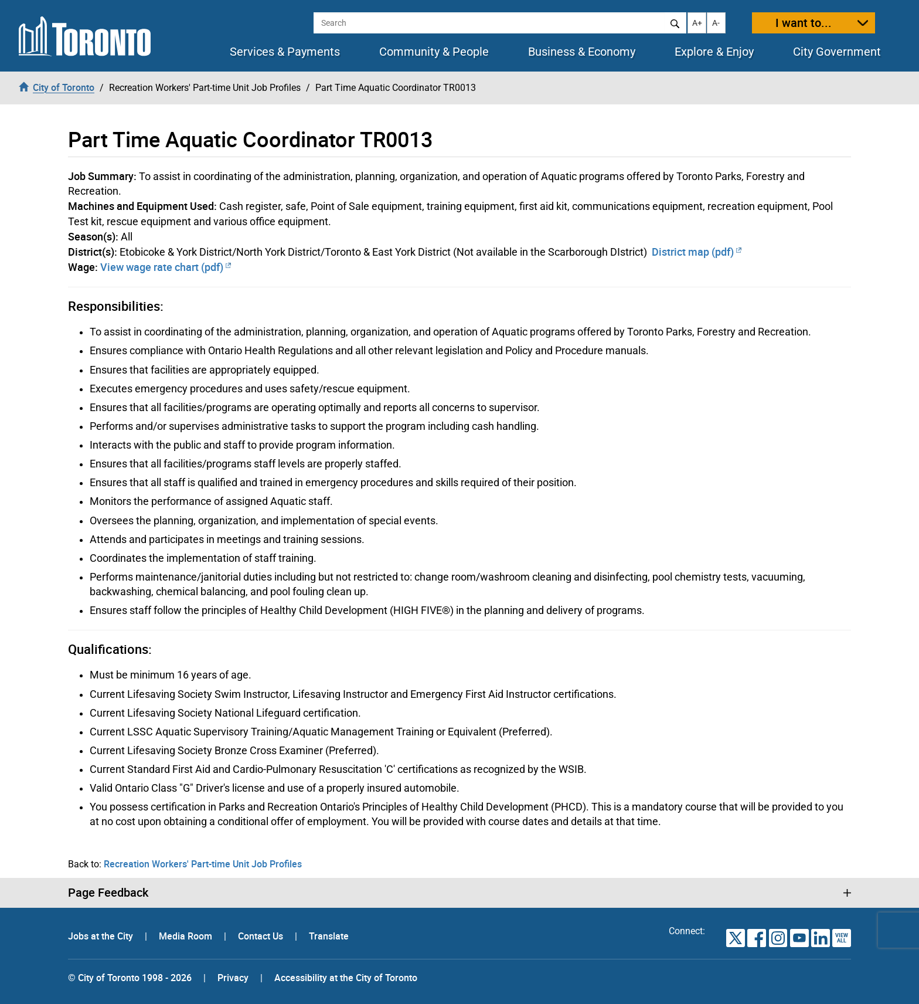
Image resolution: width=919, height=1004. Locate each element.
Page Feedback (108, 892)
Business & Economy (581, 51)
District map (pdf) (696, 252)
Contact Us (261, 936)
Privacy (233, 977)
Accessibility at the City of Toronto (345, 977)
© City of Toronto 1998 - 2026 (130, 977)
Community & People (434, 51)
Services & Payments (285, 51)
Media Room (187, 936)
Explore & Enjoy (714, 51)
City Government (837, 51)
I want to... (803, 22)
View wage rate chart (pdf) (165, 267)
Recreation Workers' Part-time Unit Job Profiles (203, 863)
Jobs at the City (101, 936)
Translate (329, 936)
